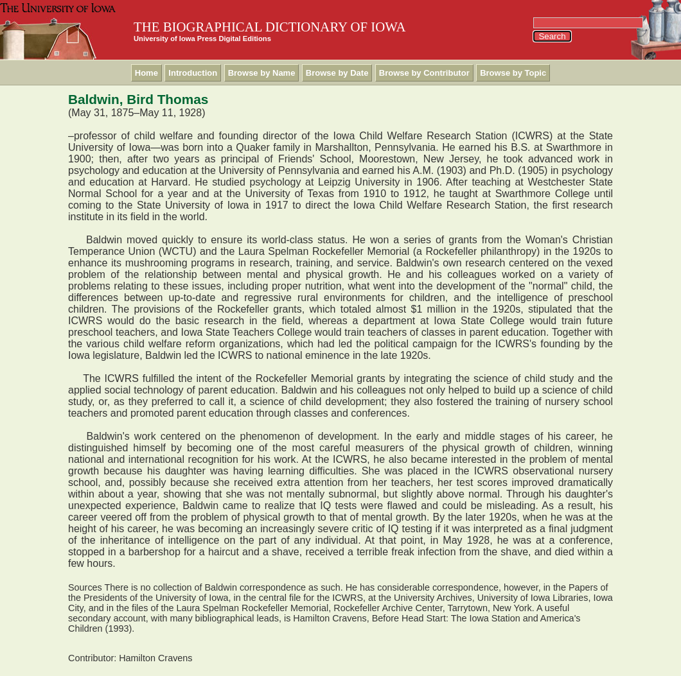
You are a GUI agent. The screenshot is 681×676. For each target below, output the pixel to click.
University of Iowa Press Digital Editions (202, 38)
